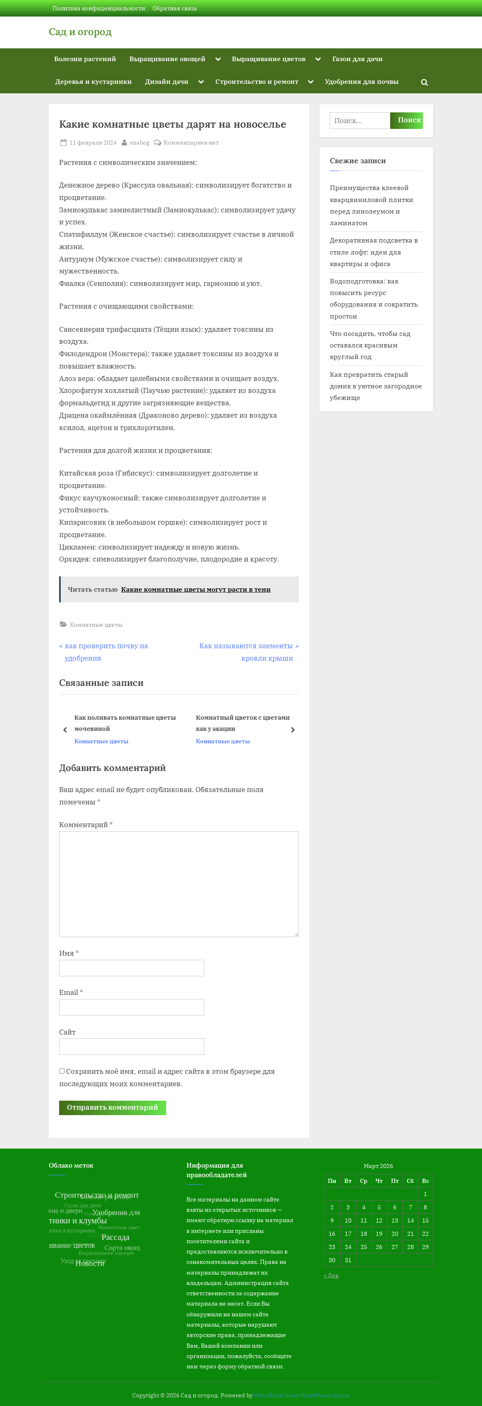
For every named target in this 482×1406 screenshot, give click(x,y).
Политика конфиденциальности (98, 8)
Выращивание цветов (268, 58)
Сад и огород (80, 31)
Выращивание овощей (167, 58)
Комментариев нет (191, 142)
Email (71, 992)
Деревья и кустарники (93, 81)
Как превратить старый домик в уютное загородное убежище (376, 386)
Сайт (67, 1032)
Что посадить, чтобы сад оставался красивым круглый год (370, 345)
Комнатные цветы (96, 624)
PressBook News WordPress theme (302, 1395)
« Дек (331, 1275)
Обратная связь (175, 8)
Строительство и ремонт (256, 81)
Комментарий (86, 824)
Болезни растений (85, 58)
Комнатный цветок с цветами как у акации (243, 723)
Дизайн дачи (167, 81)
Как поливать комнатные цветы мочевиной (125, 723)
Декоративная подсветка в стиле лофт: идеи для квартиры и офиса (374, 252)
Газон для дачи (357, 58)
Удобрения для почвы (361, 81)
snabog (140, 141)
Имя (69, 953)
